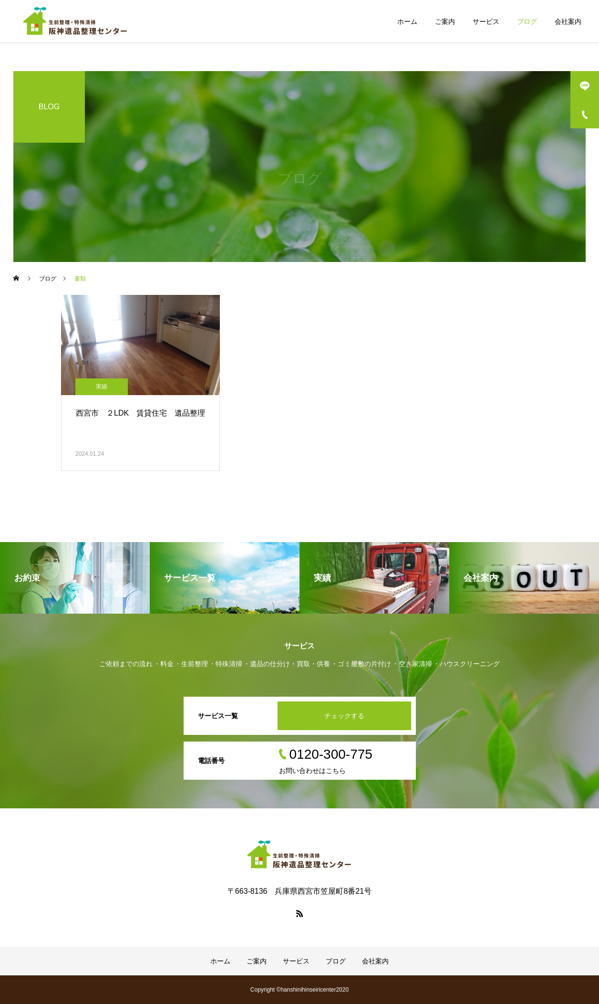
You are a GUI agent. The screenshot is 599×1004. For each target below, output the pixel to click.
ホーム (407, 21)
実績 (101, 386)
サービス (486, 21)
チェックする (344, 716)
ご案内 (445, 21)
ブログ (527, 21)
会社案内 (568, 21)
